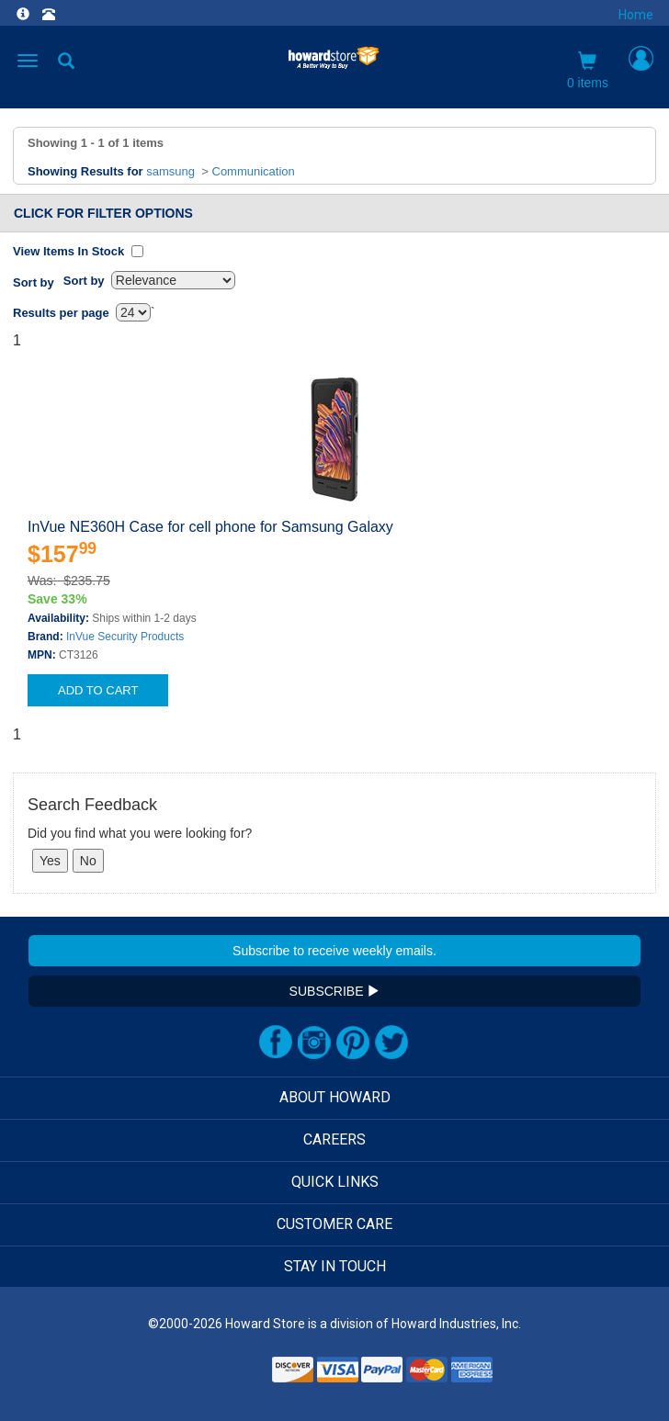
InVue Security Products (125, 636)
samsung (170, 171)
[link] (222, 1375)
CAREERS (334, 1139)
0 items (587, 70)
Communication (253, 171)
